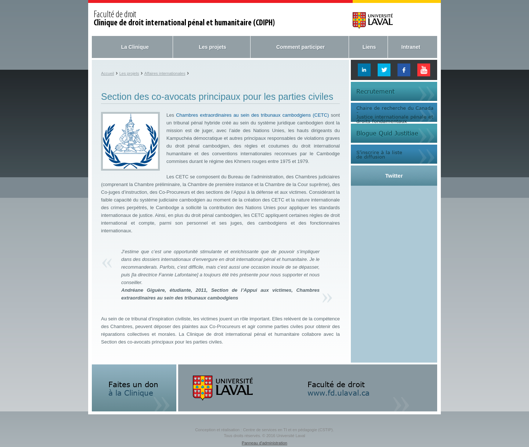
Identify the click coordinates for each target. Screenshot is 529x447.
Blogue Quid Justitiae (387, 133)
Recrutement (375, 91)
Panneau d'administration (264, 443)
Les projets (212, 47)
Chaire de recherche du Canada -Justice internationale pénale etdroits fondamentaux (394, 114)
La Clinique (135, 47)
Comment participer (300, 47)
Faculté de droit (184, 19)
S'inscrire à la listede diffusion (379, 154)
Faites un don (133, 388)
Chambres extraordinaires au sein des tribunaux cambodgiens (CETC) (252, 115)
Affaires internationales (165, 73)
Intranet (411, 47)
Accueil (107, 73)
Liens (369, 47)
